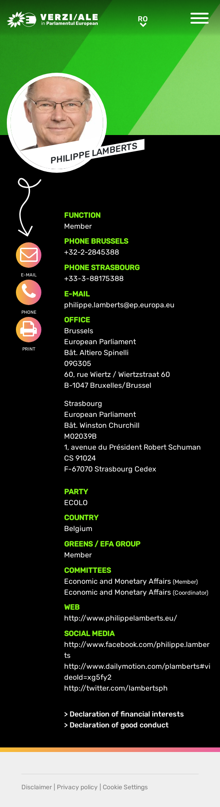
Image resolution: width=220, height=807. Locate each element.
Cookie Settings (125, 787)
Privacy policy (77, 787)
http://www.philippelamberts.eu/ (120, 618)
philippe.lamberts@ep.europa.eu (119, 305)
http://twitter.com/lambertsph (116, 688)
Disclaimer (36, 787)
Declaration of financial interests (127, 714)
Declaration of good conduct (119, 725)
